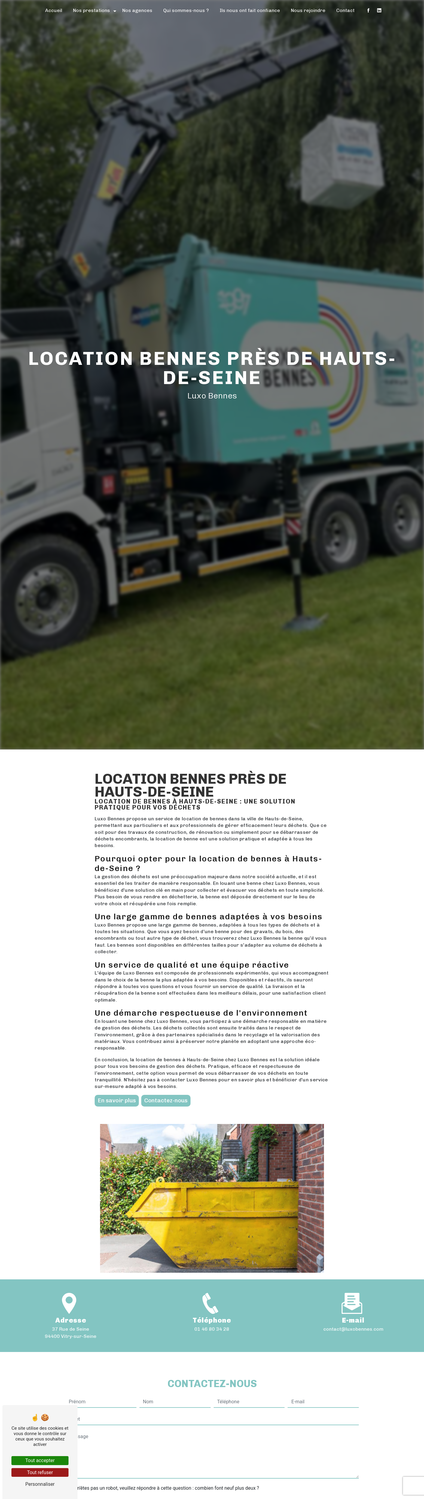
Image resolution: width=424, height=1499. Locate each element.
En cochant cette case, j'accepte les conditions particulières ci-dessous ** (148, 1485)
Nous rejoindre (308, 10)
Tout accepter (40, 1460)
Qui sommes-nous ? (186, 10)
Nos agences (137, 10)
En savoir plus (117, 1100)
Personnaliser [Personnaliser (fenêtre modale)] (40, 1484)
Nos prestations (91, 10)
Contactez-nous (166, 1100)
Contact (345, 10)
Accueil (53, 10)
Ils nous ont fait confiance (250, 10)
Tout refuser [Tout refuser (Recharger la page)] (40, 1472)
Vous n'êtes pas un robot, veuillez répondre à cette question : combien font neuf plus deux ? (162, 1459)
